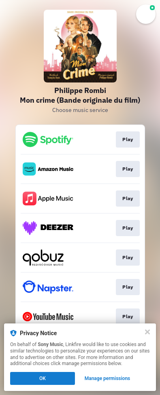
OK (42, 378)
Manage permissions (107, 378)
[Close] (147, 331)
